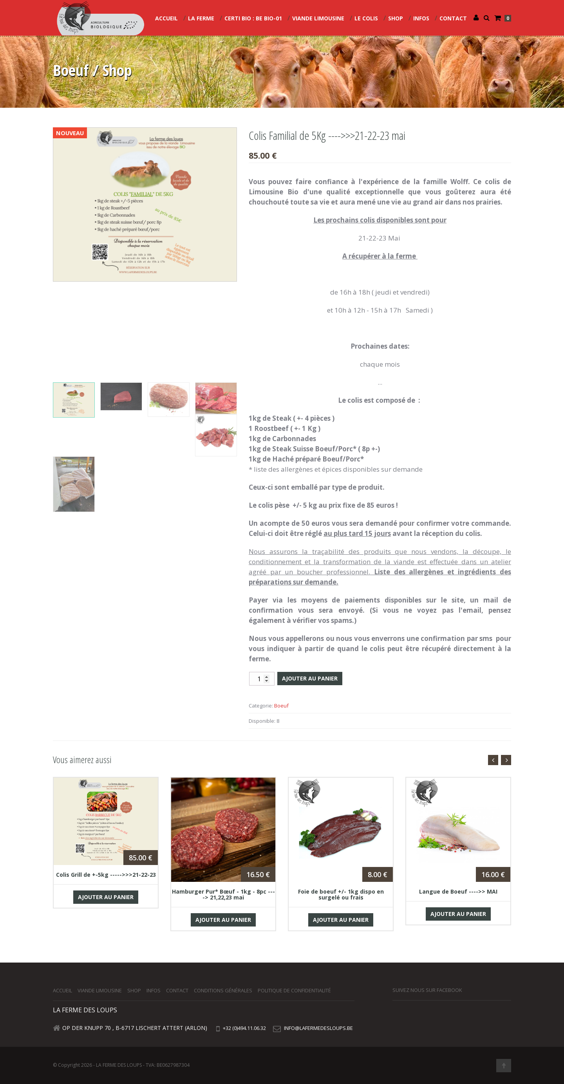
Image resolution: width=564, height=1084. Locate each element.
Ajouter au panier (310, 678)
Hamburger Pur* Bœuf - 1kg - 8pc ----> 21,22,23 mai (223, 894)
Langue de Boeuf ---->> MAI (458, 891)
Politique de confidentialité (294, 990)
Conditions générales (223, 990)
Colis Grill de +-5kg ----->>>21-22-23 (106, 874)
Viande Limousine (318, 18)
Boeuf (281, 705)
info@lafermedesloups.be (318, 1028)
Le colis (366, 18)
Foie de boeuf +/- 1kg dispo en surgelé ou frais (341, 894)
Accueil (166, 18)
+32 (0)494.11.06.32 (244, 1028)
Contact (453, 18)
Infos (421, 18)
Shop (395, 18)
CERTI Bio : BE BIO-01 (253, 18)
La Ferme (201, 18)
